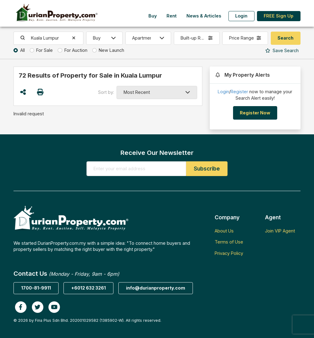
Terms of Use (229, 241)
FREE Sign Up (278, 15)
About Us (224, 230)
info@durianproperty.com (155, 287)
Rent (172, 15)
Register (239, 91)
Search (282, 50)
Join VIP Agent (280, 230)
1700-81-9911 (36, 287)
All (22, 50)
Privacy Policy (229, 253)
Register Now (255, 112)
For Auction (75, 50)
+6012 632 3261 (88, 287)
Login (241, 15)
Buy (152, 15)
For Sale (44, 50)
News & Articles (203, 15)
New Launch (111, 50)
